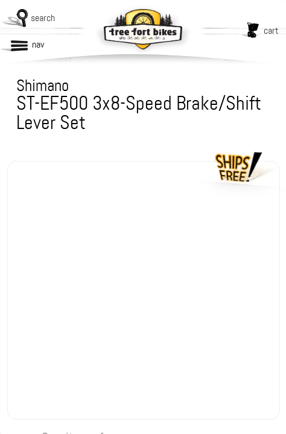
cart (271, 30)
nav (38, 44)
